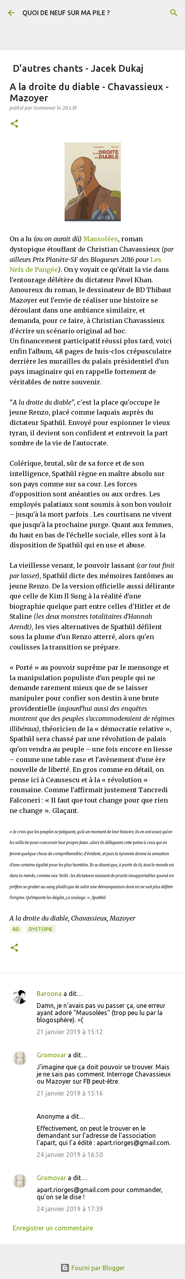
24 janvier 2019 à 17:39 (70, 1208)
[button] (14, 124)
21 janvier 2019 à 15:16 (70, 1093)
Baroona (49, 993)
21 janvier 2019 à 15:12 (70, 1031)
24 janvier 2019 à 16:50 (70, 1154)
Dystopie (41, 929)
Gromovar (51, 1055)
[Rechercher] (174, 12)
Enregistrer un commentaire (53, 1228)
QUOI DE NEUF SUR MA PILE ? (66, 12)
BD (16, 929)
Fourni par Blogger (92, 1267)
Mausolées (100, 239)
